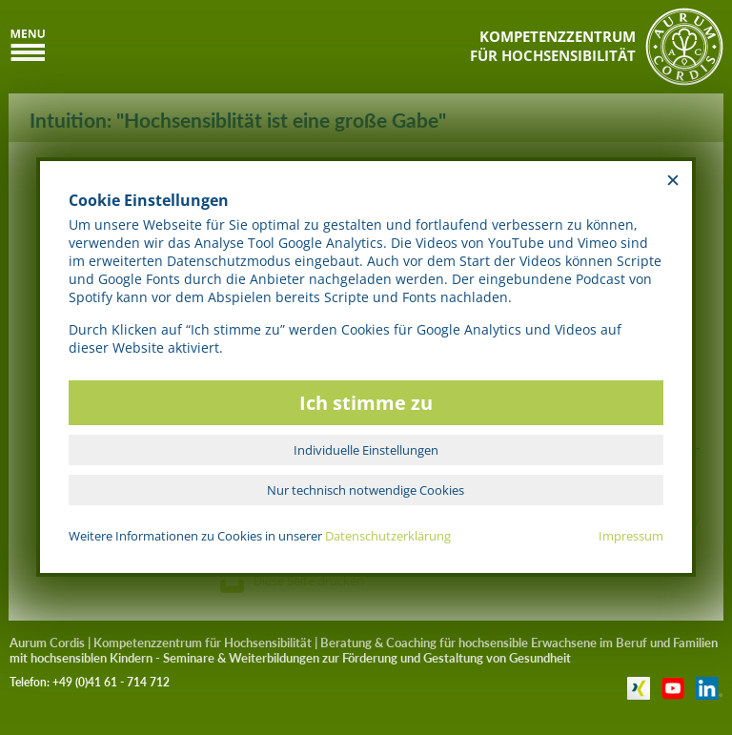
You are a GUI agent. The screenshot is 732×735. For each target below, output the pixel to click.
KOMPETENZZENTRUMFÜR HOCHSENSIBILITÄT (553, 46)
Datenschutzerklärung (388, 535)
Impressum (631, 535)
